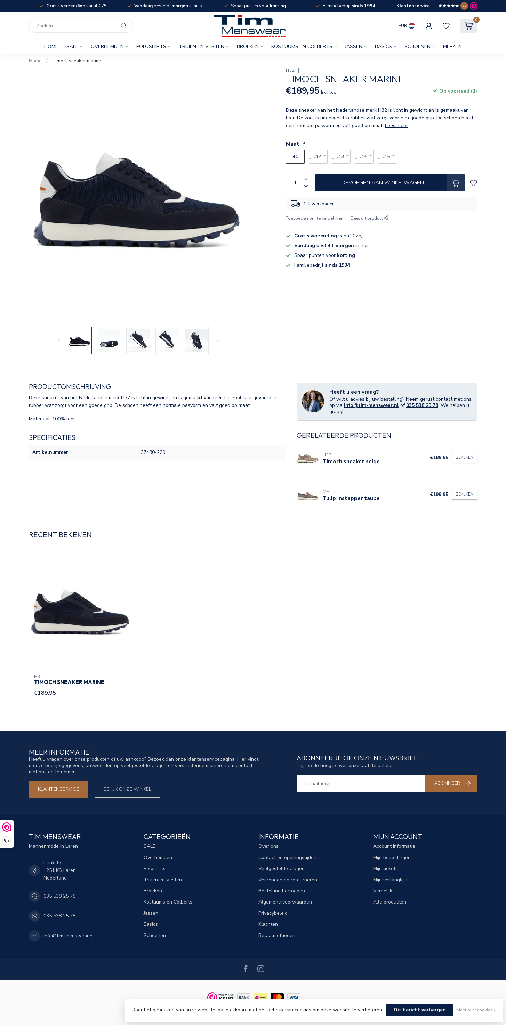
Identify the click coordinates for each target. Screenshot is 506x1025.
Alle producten (389, 902)
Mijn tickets (385, 868)
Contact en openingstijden (287, 857)
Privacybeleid (273, 913)
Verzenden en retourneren (287, 879)
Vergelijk (382, 891)
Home (51, 46)
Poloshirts (151, 46)
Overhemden (107, 46)
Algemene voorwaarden (285, 902)
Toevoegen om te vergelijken (314, 218)
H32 (290, 70)
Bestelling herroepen (281, 891)
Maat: (295, 144)
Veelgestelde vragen (281, 868)
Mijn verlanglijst (390, 879)
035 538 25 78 (422, 405)
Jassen (353, 46)
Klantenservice (413, 6)
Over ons (268, 846)
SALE (72, 46)
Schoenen (417, 46)
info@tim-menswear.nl (371, 405)
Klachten (268, 924)
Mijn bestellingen (392, 857)
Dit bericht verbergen (420, 1010)
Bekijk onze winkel (127, 789)
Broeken (248, 46)
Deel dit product (369, 218)
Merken (452, 46)
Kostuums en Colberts (301, 46)
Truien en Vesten (201, 46)
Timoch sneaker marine (76, 61)
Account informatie (394, 846)
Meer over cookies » (476, 1010)
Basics (383, 46)
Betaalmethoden (276, 935)
